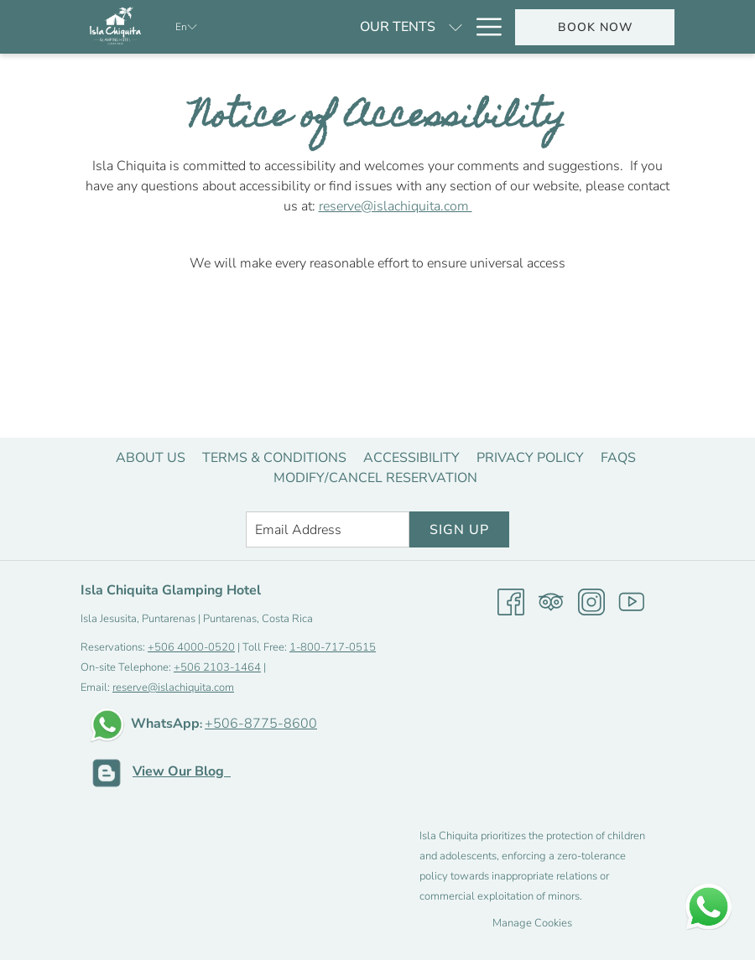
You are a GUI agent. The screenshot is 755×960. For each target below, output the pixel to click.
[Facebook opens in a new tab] (510, 601)
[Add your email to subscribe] (327, 529)
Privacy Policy (530, 458)
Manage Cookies (532, 923)
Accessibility (411, 458)
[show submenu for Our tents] (369, 27)
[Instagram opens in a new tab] (591, 601)
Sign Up (459, 530)
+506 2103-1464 (217, 667)
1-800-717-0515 (332, 647)
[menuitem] (150, 458)
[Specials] (421, 27)
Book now (595, 27)
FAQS (618, 458)
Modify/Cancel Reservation (375, 478)
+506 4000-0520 (191, 647)
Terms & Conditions (274, 458)
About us (150, 458)
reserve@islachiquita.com (395, 206)
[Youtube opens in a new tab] (631, 601)
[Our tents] (311, 27)
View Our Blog (182, 771)
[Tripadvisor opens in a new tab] (551, 601)
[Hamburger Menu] (483, 27)
